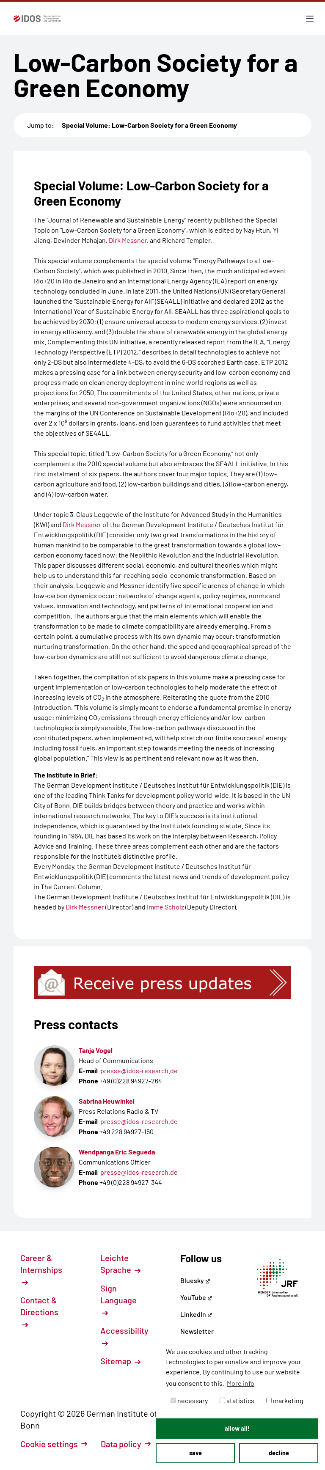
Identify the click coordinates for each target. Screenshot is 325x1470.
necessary (189, 1400)
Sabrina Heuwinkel (107, 1101)
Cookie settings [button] (53, 1444)
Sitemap (120, 1361)
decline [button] (279, 1452)
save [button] (195, 1452)
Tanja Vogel (96, 1050)
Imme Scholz (165, 907)
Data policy (126, 1444)
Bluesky (195, 1280)
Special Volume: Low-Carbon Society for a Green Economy (149, 125)
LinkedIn (196, 1314)
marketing (284, 1400)
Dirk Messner (128, 240)
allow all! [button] (237, 1428)
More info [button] (240, 1383)
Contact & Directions (39, 1311)
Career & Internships (41, 1269)
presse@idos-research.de (139, 1070)
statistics (237, 1400)
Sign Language (118, 1299)
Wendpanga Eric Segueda (117, 1152)
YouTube (196, 1297)
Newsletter (197, 1331)
